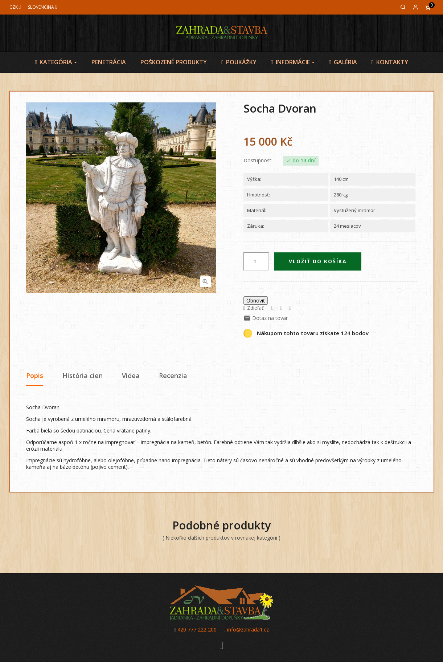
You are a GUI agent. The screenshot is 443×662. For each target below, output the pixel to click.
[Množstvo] (256, 261)
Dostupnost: (257, 160)
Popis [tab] (34, 375)
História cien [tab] (82, 375)
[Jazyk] (42, 7)
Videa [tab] (131, 375)
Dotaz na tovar (265, 317)
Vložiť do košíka (318, 261)
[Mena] (15, 7)
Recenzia (173, 375)
